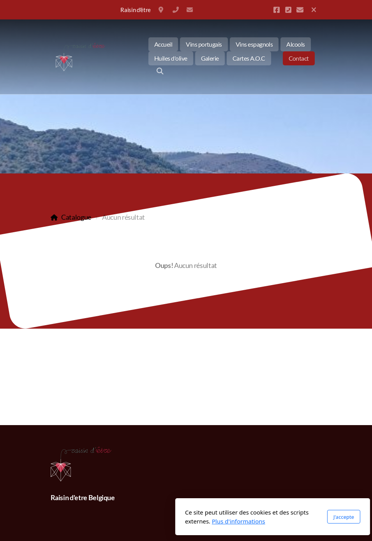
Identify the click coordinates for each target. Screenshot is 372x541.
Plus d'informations (152, 521)
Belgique (162, 9)
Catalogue (76, 217)
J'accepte (257, 516)
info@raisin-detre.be (190, 9)
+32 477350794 (176, 9)
